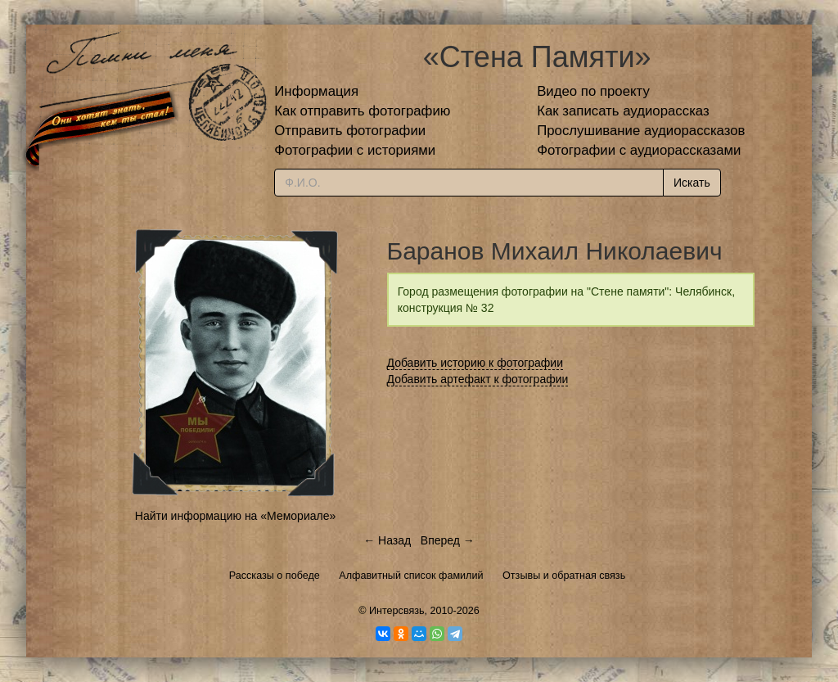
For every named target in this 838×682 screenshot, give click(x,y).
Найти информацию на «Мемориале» (235, 515)
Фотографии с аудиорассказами (639, 150)
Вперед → (448, 540)
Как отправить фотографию (362, 111)
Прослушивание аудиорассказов (641, 130)
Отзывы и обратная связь (563, 575)
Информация (316, 91)
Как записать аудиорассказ (623, 111)
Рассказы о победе (274, 575)
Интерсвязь (397, 611)
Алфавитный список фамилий (411, 575)
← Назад (387, 540)
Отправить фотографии (350, 130)
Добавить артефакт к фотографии (478, 379)
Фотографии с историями (354, 150)
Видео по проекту (593, 91)
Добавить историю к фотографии (475, 362)
